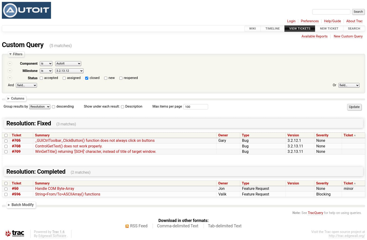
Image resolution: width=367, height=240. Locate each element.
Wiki (252, 28)
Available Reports (314, 36)
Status (33, 78)
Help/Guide (332, 21)
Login (291, 21)
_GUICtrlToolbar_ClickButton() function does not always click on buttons (94, 140)
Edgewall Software (52, 236)
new (112, 78)
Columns (17, 98)
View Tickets (299, 28)
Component (28, 64)
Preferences (310, 21)
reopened (131, 78)
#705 (16, 140)
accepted (51, 78)
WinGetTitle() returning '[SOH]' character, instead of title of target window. (95, 151)
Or (334, 85)
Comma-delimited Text (177, 226)
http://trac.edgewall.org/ (347, 236)
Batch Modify (22, 205)
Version (293, 135)
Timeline (272, 28)
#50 (15, 188)
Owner (223, 135)
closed (94, 78)
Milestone (29, 71)
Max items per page (167, 107)
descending (65, 107)
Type (245, 135)
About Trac (354, 21)
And (11, 85)
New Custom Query (348, 36)
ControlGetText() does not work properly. (69, 146)
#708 (16, 146)
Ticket (16, 135)
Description (131, 107)
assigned (74, 78)
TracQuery (315, 213)
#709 (16, 151)
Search (354, 28)
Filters (17, 54)
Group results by (16, 107)
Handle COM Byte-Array (54, 188)
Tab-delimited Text (225, 226)
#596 (16, 194)
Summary (42, 135)
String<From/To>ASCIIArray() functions (67, 194)
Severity (322, 135)
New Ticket (329, 28)
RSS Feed (138, 226)
